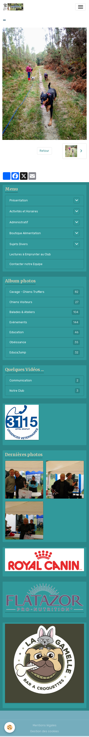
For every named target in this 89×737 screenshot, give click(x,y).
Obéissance (44, 342)
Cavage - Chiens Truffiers (44, 292)
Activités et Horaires (23, 211)
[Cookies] (9, 727)
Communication (44, 380)
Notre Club (44, 390)
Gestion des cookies (44, 731)
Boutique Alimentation (25, 233)
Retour (44, 150)
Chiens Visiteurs (44, 302)
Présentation (18, 200)
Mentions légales (44, 725)
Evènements (44, 322)
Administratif (18, 222)
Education (44, 332)
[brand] (14, 6)
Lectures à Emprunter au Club (30, 254)
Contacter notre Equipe (25, 264)
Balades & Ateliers (44, 312)
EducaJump (44, 352)
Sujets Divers (18, 244)
